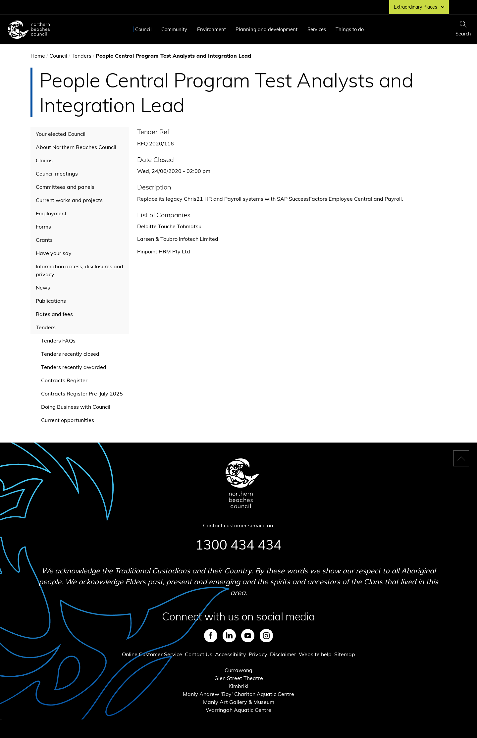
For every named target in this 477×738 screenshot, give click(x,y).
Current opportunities (67, 420)
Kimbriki (238, 686)
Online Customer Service (152, 654)
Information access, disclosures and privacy (79, 270)
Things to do (350, 29)
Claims (44, 160)
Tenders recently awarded (73, 367)
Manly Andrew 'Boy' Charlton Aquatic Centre (238, 694)
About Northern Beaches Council (76, 147)
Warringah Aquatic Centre (238, 710)
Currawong (238, 670)
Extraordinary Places (419, 7)
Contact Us (198, 654)
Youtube (247, 635)
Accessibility (230, 654)
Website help (315, 654)
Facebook (210, 635)
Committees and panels (65, 187)
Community (174, 29)
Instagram (266, 635)
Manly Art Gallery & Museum (238, 702)
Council (143, 29)
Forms (43, 226)
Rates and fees (54, 314)
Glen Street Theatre (238, 678)
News (43, 287)
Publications (51, 300)
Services (316, 29)
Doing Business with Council (75, 406)
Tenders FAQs (58, 340)
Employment (51, 213)
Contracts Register (64, 380)
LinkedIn (229, 635)
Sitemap (344, 654)
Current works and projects (69, 200)
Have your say (54, 253)
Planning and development (266, 29)
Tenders (81, 55)
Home (37, 55)
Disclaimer (283, 654)
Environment (211, 29)
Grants (44, 240)
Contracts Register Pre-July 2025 (82, 393)
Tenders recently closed (70, 353)
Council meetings (57, 173)
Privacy (258, 654)
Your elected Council (60, 134)
